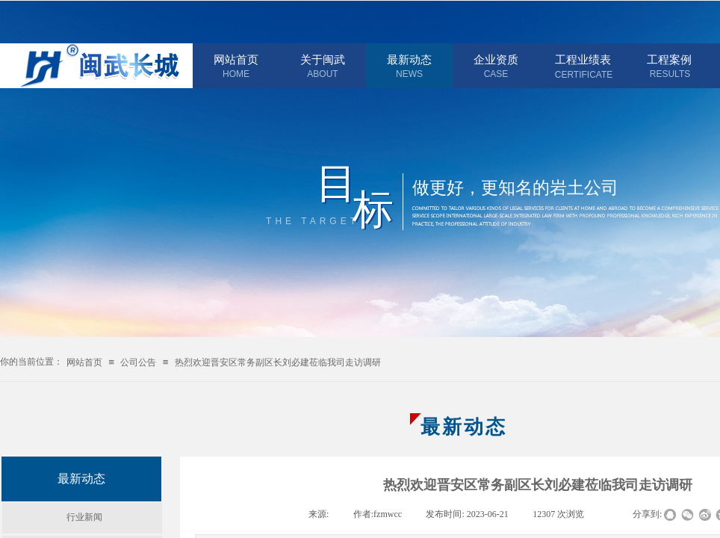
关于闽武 (322, 60)
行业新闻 (84, 517)
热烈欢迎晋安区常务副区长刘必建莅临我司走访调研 (278, 362)
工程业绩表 (583, 60)
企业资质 (496, 60)
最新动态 (409, 60)
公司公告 (138, 362)
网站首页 (236, 60)
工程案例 (669, 60)
